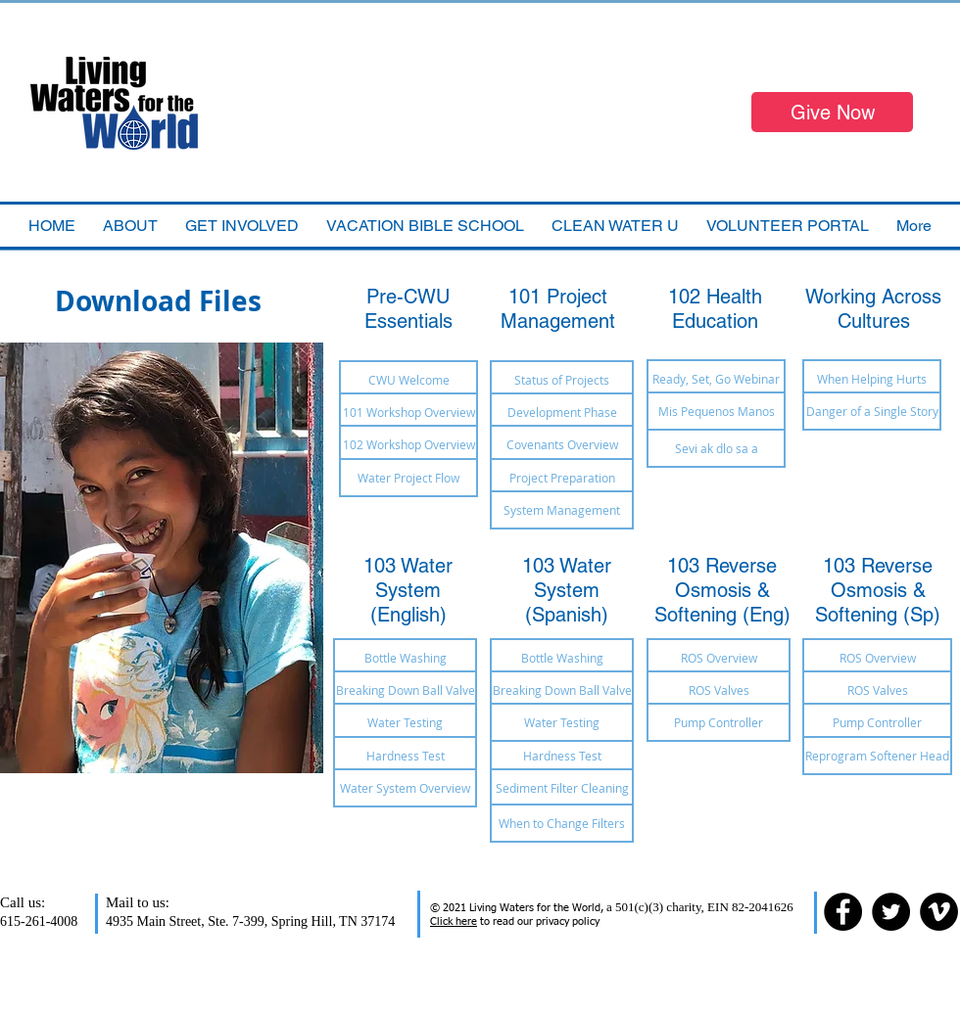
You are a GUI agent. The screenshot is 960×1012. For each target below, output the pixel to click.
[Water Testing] (405, 722)
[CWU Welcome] (408, 379)
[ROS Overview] (719, 657)
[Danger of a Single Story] (871, 411)
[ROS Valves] (719, 690)
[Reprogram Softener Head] (877, 755)
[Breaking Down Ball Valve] (405, 690)
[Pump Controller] (719, 722)
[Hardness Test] (405, 755)
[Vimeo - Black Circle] (939, 912)
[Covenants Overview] (562, 444)
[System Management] (562, 509)
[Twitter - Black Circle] (891, 912)
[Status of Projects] (562, 379)
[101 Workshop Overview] (408, 412)
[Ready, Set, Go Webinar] (716, 378)
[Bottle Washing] (405, 657)
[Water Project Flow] (408, 477)
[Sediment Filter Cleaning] (562, 787)
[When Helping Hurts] (871, 378)
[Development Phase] (562, 412)
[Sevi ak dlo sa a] (716, 448)
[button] (425, 226)
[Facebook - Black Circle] (843, 912)
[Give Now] (832, 112)
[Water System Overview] (405, 787)
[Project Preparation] (562, 477)
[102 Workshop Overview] (408, 444)
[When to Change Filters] (562, 823)
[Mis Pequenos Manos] (716, 411)
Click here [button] (453, 921)
